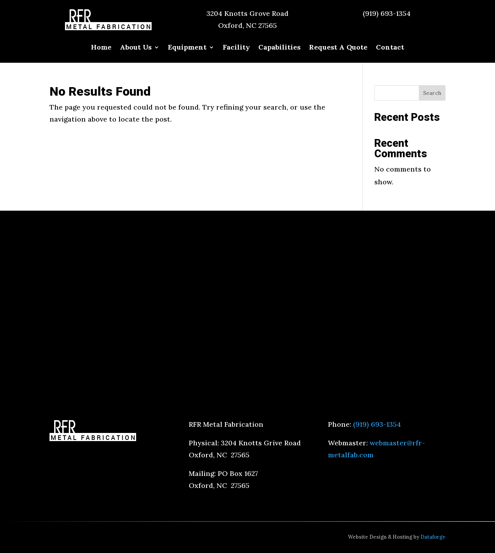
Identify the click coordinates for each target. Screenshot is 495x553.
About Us (136, 48)
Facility (236, 48)
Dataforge (433, 537)
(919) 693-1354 (387, 13)
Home (101, 48)
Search (432, 92)
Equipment (187, 48)
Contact (390, 48)
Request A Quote (338, 48)
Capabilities (279, 48)
